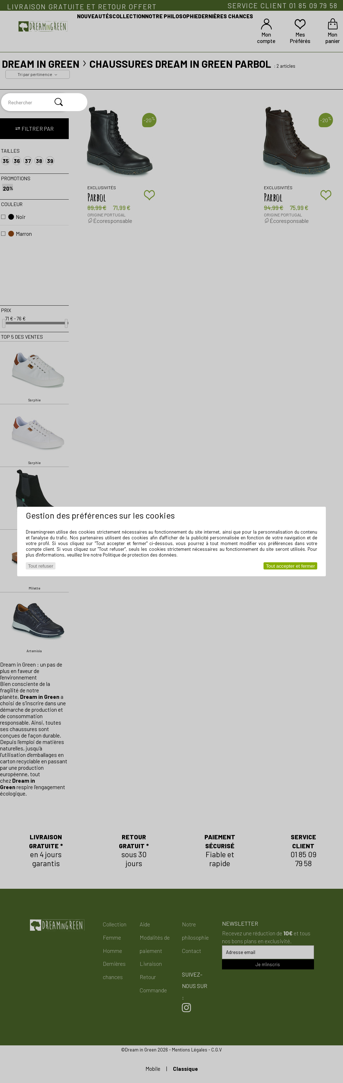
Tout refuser (40, 566)
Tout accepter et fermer (290, 566)
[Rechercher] (59, 102)
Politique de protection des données (140, 555)
